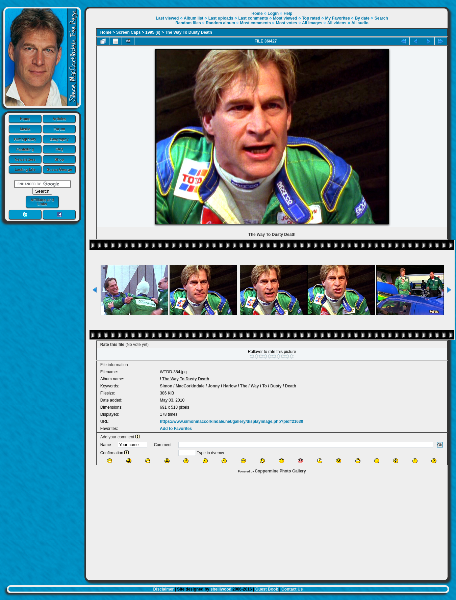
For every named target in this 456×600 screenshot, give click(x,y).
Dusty (275, 386)
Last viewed (167, 18)
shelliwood (220, 589)
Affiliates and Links (42, 202)
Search (381, 18)
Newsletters (25, 159)
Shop (59, 159)
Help (288, 13)
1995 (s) (152, 32)
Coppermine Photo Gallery (280, 471)
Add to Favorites (176, 428)
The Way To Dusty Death (188, 32)
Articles (59, 119)
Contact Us (292, 589)
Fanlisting (25, 149)
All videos (337, 23)
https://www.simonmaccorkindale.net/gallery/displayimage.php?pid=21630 (231, 421)
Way (255, 386)
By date (362, 18)
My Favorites (337, 18)
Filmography (25, 139)
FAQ (59, 149)
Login (273, 13)
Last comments (253, 18)
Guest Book (266, 589)
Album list (193, 18)
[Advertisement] (267, 525)
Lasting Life (25, 169)
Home (25, 119)
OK (440, 445)
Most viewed (285, 18)
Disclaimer (163, 589)
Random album (220, 23)
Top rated (311, 18)
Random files (188, 23)
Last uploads (220, 18)
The (243, 386)
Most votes (286, 23)
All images (312, 23)
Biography (59, 139)
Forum (59, 129)
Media (25, 129)
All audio (360, 23)
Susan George (59, 169)
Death (290, 386)
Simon (166, 386)
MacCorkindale (190, 386)
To (264, 386)
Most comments (255, 23)
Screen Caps (128, 32)
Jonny (214, 386)
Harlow (230, 386)
